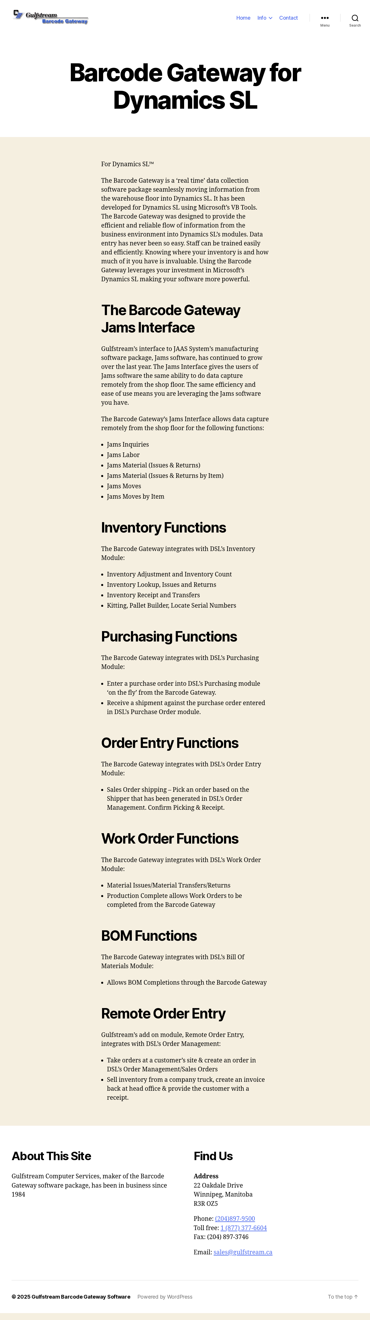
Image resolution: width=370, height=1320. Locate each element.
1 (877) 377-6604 (244, 1235)
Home (243, 21)
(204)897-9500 (235, 1226)
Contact (288, 21)
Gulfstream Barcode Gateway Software (81, 1304)
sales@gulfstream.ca (243, 1259)
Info (262, 21)
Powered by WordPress (165, 1304)
